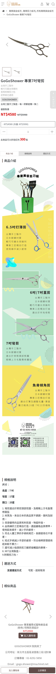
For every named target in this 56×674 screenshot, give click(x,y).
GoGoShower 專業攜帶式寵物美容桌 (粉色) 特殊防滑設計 (28, 626)
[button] (49, 44)
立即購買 (42, 670)
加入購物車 (14, 670)
